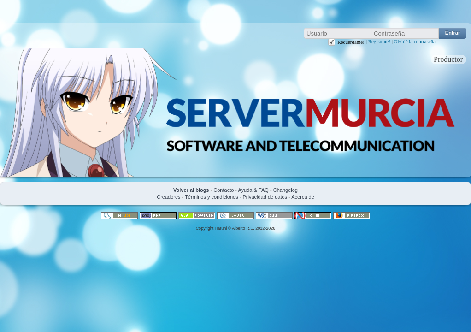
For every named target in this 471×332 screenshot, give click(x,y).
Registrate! (379, 41)
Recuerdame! (351, 42)
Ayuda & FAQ (253, 190)
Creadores (168, 197)
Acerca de (302, 197)
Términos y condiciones (211, 197)
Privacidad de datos (264, 197)
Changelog (285, 190)
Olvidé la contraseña (415, 41)
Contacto (223, 190)
